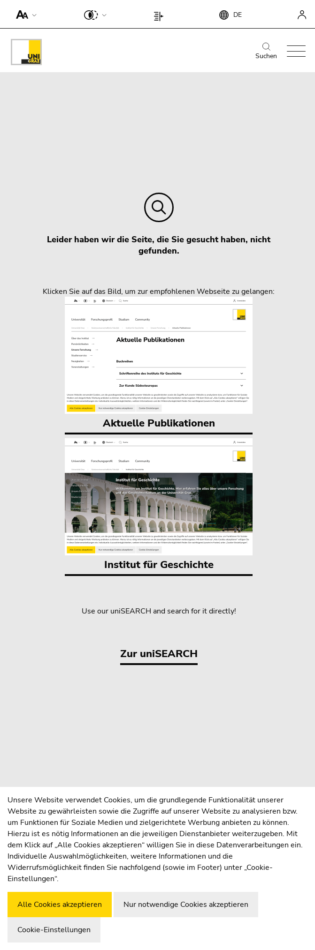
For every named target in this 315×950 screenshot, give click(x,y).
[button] (24, 14)
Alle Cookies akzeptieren (59, 904)
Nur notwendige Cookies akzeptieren (185, 904)
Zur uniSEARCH (159, 654)
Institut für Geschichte (159, 505)
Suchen (266, 51)
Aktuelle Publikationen (159, 363)
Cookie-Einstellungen (54, 930)
